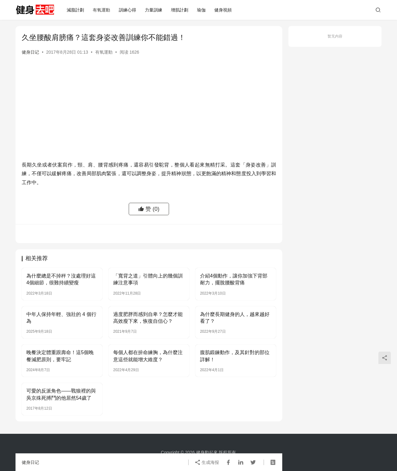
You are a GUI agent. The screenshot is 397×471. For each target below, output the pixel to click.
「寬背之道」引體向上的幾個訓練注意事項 (148, 279)
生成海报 (206, 462)
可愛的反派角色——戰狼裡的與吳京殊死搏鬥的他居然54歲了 (61, 394)
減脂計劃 (75, 9)
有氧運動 (101, 9)
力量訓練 (153, 9)
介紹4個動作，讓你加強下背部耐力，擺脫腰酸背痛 (233, 279)
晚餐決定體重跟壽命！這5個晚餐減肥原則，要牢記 (60, 356)
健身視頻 (223, 9)
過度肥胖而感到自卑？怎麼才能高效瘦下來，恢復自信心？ (148, 318)
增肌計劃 (179, 9)
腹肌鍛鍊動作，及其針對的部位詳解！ (235, 356)
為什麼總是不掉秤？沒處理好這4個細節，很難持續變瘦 (61, 279)
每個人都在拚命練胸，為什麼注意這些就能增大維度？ (148, 356)
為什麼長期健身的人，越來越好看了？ (235, 318)
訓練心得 (127, 9)
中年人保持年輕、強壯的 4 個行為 (61, 318)
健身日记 (30, 52)
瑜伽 (201, 9)
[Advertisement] (149, 114)
